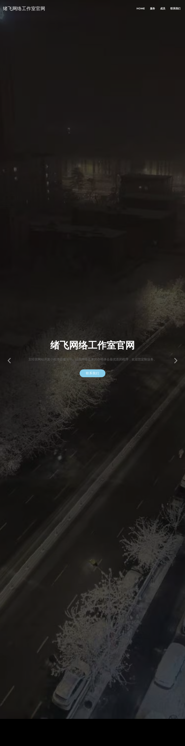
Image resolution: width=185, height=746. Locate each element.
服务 (152, 8)
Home (141, 8)
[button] (9, 350)
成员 (162, 8)
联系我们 (175, 8)
